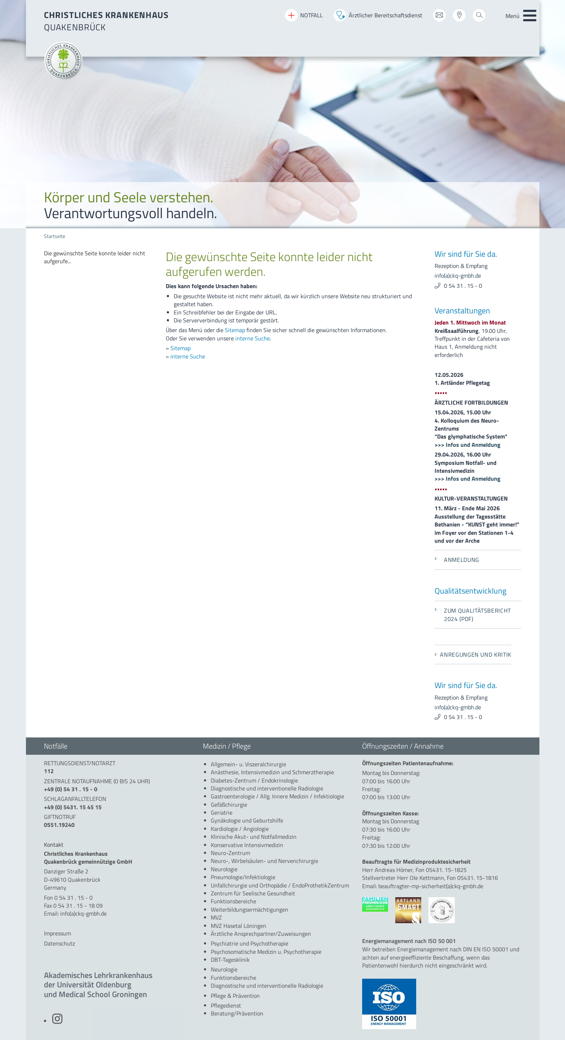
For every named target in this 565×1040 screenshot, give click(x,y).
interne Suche (252, 338)
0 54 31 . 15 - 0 (463, 285)
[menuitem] (99, 257)
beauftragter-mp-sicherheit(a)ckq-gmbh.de (430, 886)
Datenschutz (59, 943)
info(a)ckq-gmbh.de (458, 275)
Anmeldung (457, 559)
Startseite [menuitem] (54, 236)
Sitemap (235, 330)
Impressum (57, 933)
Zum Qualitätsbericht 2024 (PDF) (473, 614)
